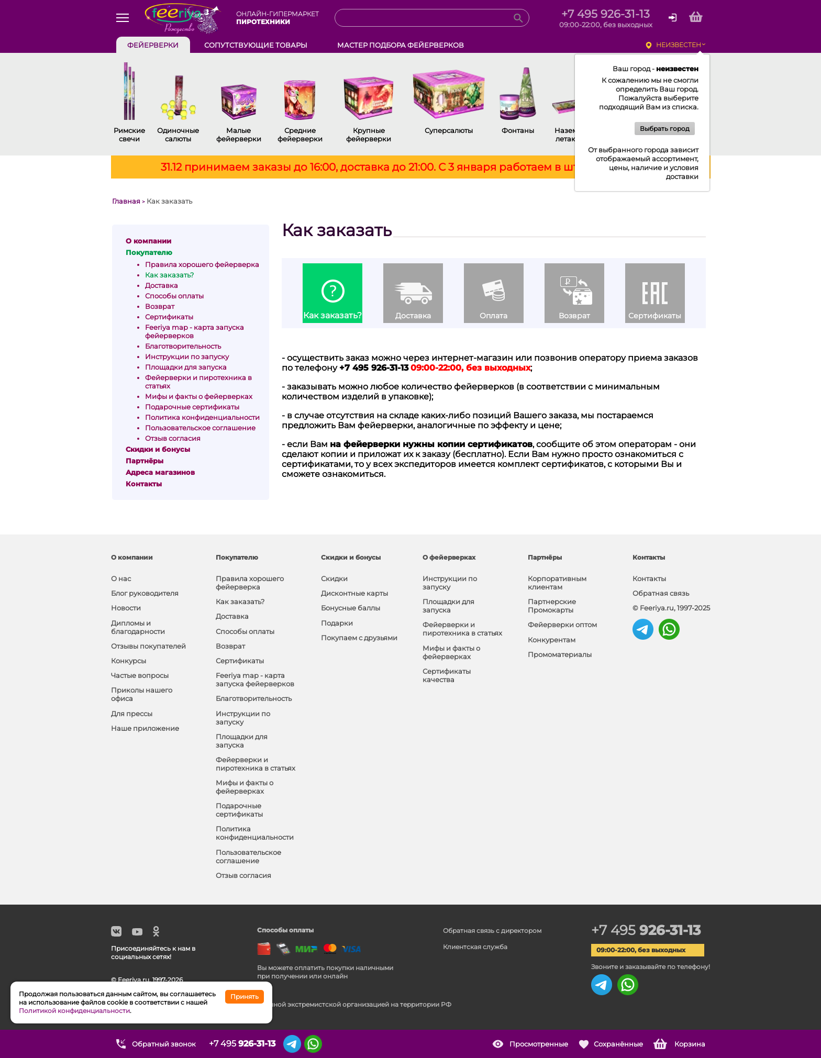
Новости (126, 608)
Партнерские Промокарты (552, 605)
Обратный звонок (164, 1044)
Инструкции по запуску (187, 356)
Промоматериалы (560, 654)
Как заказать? (169, 275)
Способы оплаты (174, 296)
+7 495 (646, 930)
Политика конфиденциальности (202, 417)
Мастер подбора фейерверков (400, 45)
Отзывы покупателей (148, 646)
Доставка (161, 285)
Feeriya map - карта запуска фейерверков (255, 679)
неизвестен (678, 45)
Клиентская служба (475, 947)
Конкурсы (128, 660)
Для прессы (131, 713)
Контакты (649, 578)
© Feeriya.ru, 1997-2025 (671, 608)
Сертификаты (169, 317)
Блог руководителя (145, 593)
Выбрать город (665, 128)
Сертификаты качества (447, 675)
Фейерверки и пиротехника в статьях (255, 763)
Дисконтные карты (354, 593)
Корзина (689, 1044)
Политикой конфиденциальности (74, 1011)
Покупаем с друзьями (359, 637)
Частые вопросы (140, 675)
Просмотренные (538, 1044)
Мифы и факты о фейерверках (198, 396)
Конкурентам (551, 640)
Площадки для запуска (186, 367)
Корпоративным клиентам (557, 582)
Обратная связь (661, 593)
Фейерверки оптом (562, 624)
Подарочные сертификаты (192, 407)
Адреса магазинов (160, 472)
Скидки (334, 578)
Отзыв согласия (173, 438)
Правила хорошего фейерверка (202, 264)
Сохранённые (618, 1044)
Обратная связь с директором (492, 930)
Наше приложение (145, 728)
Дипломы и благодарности (138, 627)
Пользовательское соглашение (200, 428)
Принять (244, 996)
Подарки (337, 623)
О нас (121, 578)
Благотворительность (183, 346)
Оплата (493, 315)
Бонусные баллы (350, 608)
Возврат (159, 306)
